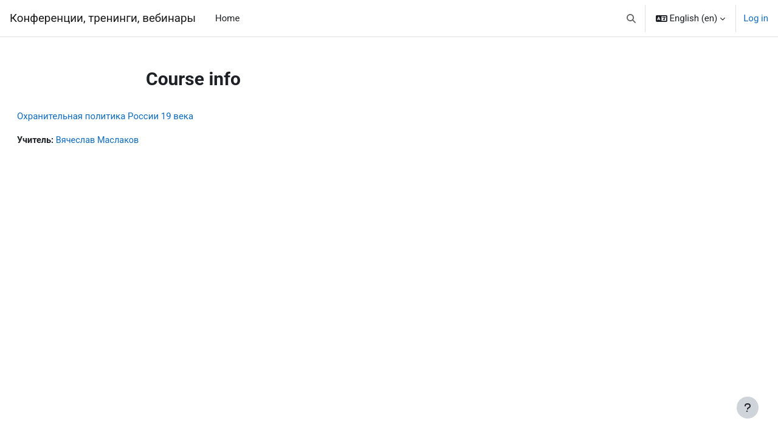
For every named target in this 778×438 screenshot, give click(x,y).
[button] (631, 18)
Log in (755, 18)
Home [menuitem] (227, 18)
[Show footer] (748, 408)
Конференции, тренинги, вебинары (103, 18)
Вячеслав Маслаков (129, 140)
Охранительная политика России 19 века (134, 116)
